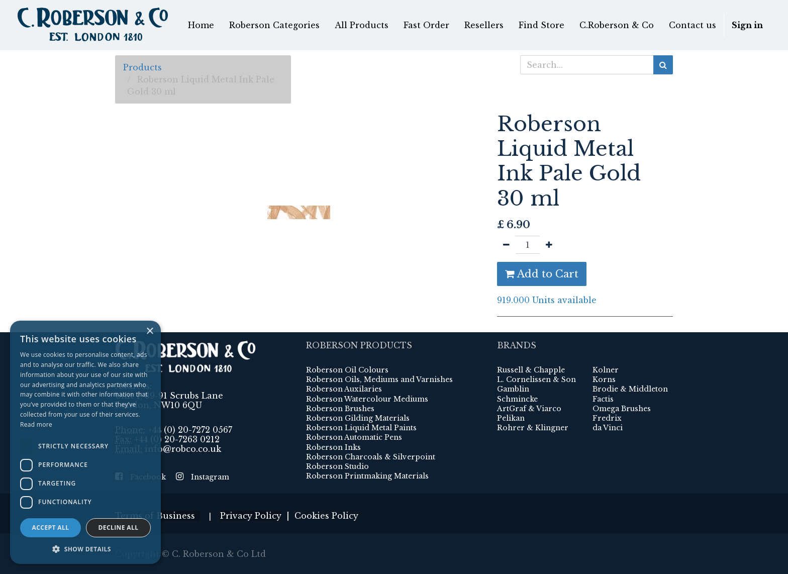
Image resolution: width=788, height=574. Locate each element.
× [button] (149, 331)
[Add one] (549, 245)
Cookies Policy (326, 516)
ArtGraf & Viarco (529, 408)
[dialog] (85, 442)
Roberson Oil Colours (347, 369)
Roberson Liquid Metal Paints (361, 427)
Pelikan (511, 418)
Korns (604, 379)
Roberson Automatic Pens (354, 437)
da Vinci (608, 427)
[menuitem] (201, 25)
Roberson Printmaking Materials (367, 476)
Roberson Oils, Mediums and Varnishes (379, 379)
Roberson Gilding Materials (358, 418)
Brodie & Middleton (630, 389)
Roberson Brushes (340, 408)
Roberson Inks (333, 447)
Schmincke (517, 399)
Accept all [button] (50, 527)
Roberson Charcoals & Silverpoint (370, 456)
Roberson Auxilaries (344, 389)
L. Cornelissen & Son (536, 379)
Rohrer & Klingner (532, 427)
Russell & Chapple (531, 369)
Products (142, 67)
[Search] (663, 64)
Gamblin (513, 389)
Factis (603, 399)
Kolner (606, 369)
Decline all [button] (118, 527)
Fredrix (607, 418)
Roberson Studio (337, 466)
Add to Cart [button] (541, 274)
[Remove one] (506, 245)
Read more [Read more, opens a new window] (36, 424)
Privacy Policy (250, 516)
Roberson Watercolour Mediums (367, 399)
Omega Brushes (622, 408)
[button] (85, 549)
